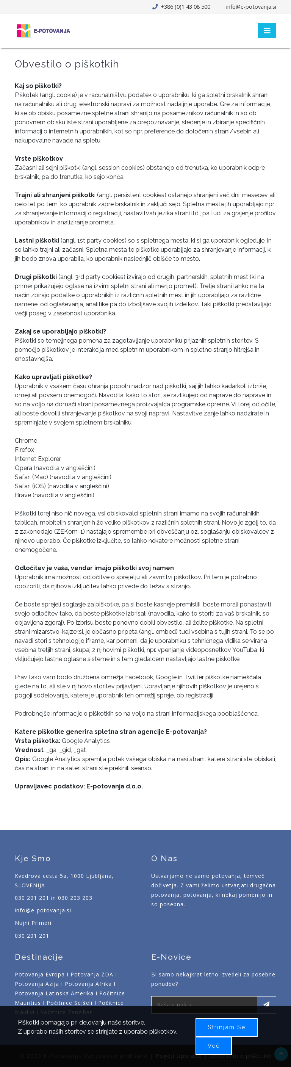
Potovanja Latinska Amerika (54, 993)
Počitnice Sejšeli (69, 1002)
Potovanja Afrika (88, 983)
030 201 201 (32, 935)
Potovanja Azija (37, 983)
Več (214, 1045)
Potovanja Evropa (40, 974)
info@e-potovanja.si (251, 6)
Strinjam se (227, 1027)
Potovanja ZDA (91, 974)
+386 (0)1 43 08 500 (184, 6)
